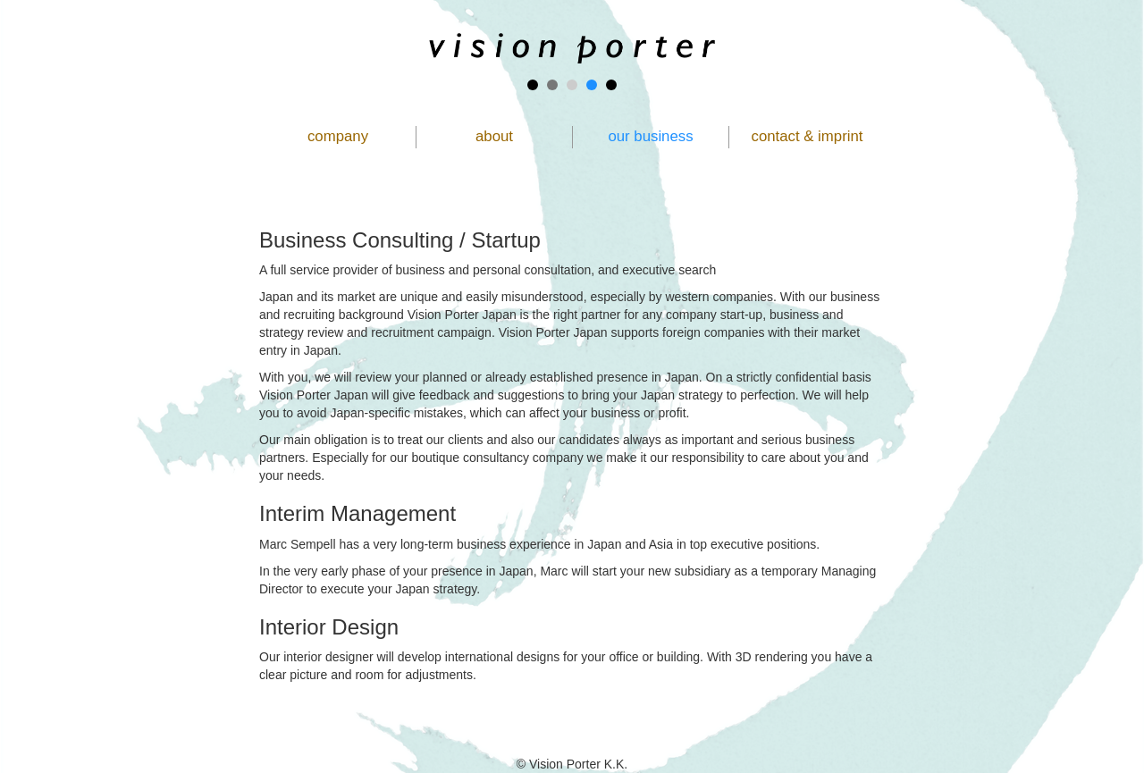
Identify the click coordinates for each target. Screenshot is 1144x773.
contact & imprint (807, 136)
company (337, 136)
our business (650, 136)
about (494, 136)
